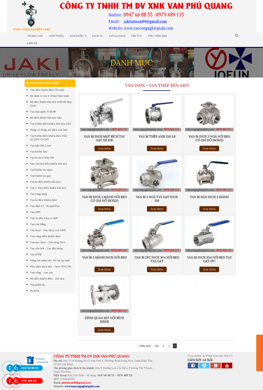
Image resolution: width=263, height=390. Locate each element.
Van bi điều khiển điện (43, 200)
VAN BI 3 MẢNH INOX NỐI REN (104, 257)
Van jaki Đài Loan (40, 145)
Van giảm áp (37, 284)
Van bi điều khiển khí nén (45, 181)
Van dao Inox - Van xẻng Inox (47, 242)
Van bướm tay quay (41, 169)
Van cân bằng (38, 224)
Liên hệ (32, 43)
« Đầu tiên (144, 345)
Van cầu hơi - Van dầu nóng (46, 248)
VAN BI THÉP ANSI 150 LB (157, 137)
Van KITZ (35, 254)
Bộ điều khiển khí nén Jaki (46, 117)
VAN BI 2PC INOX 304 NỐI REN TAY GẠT (157, 259)
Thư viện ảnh (157, 36)
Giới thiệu (56, 36)
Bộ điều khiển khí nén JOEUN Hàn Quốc (50, 103)
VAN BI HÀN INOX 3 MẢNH (209, 197)
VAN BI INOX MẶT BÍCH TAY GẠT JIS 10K (104, 138)
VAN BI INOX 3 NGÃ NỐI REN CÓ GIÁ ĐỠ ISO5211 (209, 138)
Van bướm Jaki (38, 151)
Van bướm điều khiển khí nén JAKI (50, 123)
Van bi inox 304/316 (42, 157)
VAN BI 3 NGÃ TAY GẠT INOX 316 (157, 199)
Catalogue (117, 36)
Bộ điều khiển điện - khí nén (47, 278)
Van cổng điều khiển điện (45, 236)
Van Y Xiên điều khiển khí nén (48, 188)
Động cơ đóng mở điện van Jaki (48, 129)
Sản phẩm (78, 36)
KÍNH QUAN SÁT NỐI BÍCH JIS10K (104, 320)
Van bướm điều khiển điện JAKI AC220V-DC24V (48, 137)
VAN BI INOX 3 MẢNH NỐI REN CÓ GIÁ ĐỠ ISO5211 (104, 199)
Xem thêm (104, 148)
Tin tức (136, 36)
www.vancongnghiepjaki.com (82, 386)
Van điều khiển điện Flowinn (47, 89)
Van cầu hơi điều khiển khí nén (48, 163)
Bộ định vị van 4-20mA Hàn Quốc (49, 96)
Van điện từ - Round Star (45, 206)
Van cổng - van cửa (41, 272)
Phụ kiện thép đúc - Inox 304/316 (50, 266)
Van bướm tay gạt (40, 175)
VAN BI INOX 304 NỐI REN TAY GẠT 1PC (209, 259)
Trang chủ (35, 36)
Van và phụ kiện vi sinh (44, 218)
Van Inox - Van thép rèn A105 (48, 230)
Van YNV (35, 212)
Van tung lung (38, 194)
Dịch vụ (97, 36)
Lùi (157, 345)
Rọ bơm (34, 290)
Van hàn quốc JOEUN (43, 111)
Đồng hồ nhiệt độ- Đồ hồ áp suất (50, 260)
